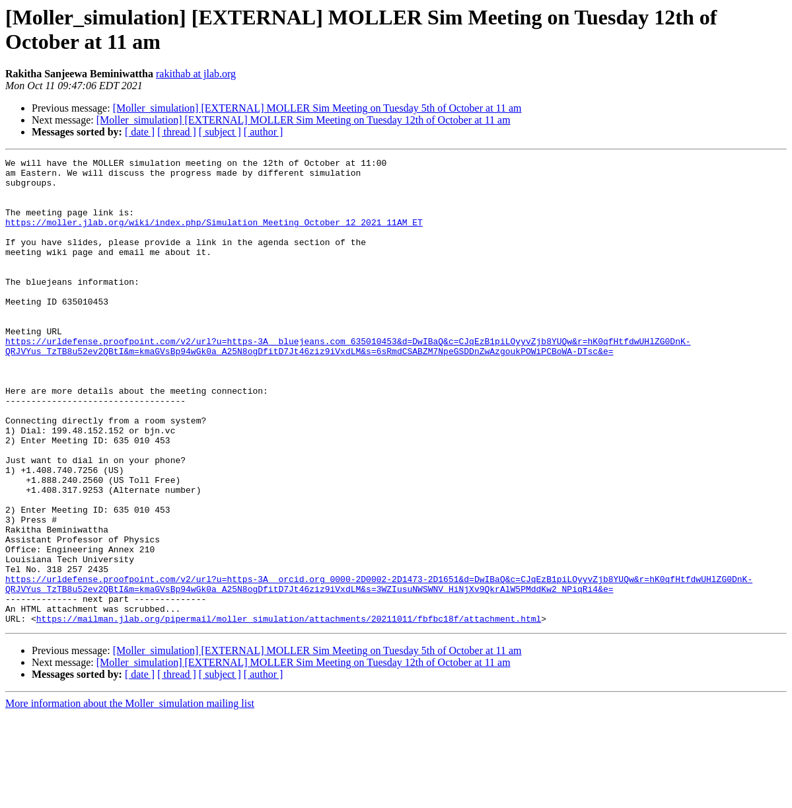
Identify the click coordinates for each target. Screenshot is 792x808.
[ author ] (263, 131)
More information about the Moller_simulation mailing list (129, 796)
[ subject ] (220, 131)
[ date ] (140, 131)
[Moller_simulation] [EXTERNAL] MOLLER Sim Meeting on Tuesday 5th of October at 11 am (317, 108)
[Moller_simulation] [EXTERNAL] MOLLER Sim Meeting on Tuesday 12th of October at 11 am (303, 120)
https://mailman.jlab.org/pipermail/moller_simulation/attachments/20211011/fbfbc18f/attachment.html (288, 711)
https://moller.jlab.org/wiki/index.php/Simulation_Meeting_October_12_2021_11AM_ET (214, 236)
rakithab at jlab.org (196, 73)
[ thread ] (176, 131)
